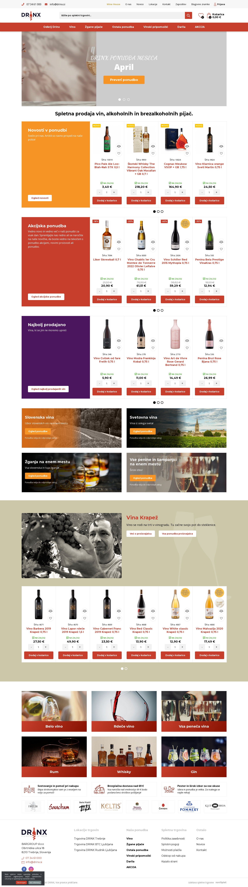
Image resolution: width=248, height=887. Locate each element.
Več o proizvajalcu (141, 533)
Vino (72, 26)
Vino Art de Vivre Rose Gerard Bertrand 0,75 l (175, 361)
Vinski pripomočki (155, 26)
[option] (124, 68)
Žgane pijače (94, 26)
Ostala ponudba (123, 26)
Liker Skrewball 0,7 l (107, 259)
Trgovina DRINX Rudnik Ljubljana (95, 850)
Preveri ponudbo (124, 80)
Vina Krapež (142, 517)
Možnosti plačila (171, 850)
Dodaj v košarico (107, 200)
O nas (128, 4)
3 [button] (128, 99)
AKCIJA (200, 26)
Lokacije (153, 4)
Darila (181, 26)
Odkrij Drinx (51, 26)
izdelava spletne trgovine (201, 882)
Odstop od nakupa (173, 855)
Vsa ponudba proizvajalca (177, 533)
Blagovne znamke (200, 4)
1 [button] (119, 99)
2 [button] (124, 99)
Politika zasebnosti (173, 838)
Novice (140, 4)
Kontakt (166, 4)
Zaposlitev (181, 4)
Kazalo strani (169, 861)
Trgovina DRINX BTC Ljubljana (93, 844)
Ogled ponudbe (38, 431)
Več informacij (35, 884)
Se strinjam (21, 884)
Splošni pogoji (170, 844)
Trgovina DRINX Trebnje (89, 838)
